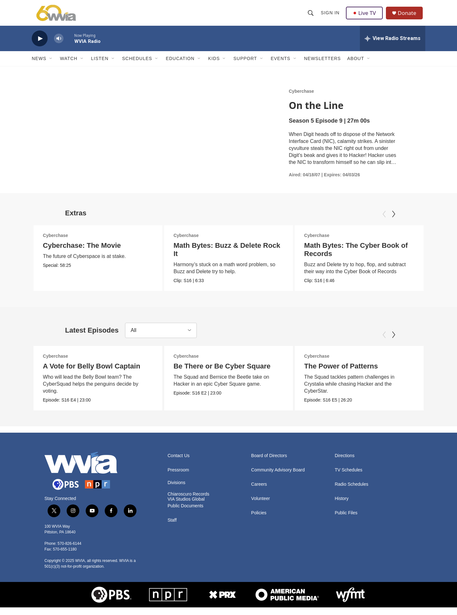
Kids (214, 66)
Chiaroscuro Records (188, 501)
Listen (100, 66)
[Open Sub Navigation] (51, 66)
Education (180, 66)
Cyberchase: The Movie (82, 253)
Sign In (330, 16)
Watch (68, 66)
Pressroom (178, 477)
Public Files (346, 520)
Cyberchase (301, 98)
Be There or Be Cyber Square (222, 374)
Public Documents (185, 513)
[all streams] (392, 46)
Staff (172, 527)
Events (280, 66)
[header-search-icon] (311, 16)
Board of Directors (269, 463)
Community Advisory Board (278, 477)
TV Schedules (348, 477)
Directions (344, 463)
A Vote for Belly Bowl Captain (91, 374)
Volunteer (260, 506)
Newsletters (322, 66)
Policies (258, 520)
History (342, 506)
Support (245, 66)
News (39, 66)
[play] (40, 46)
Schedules (137, 66)
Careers (259, 492)
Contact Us (178, 463)
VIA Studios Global (186, 506)
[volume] (58, 46)
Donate (409, 16)
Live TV (365, 16)
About (355, 66)
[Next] (393, 221)
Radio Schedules (351, 492)
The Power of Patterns (341, 374)
